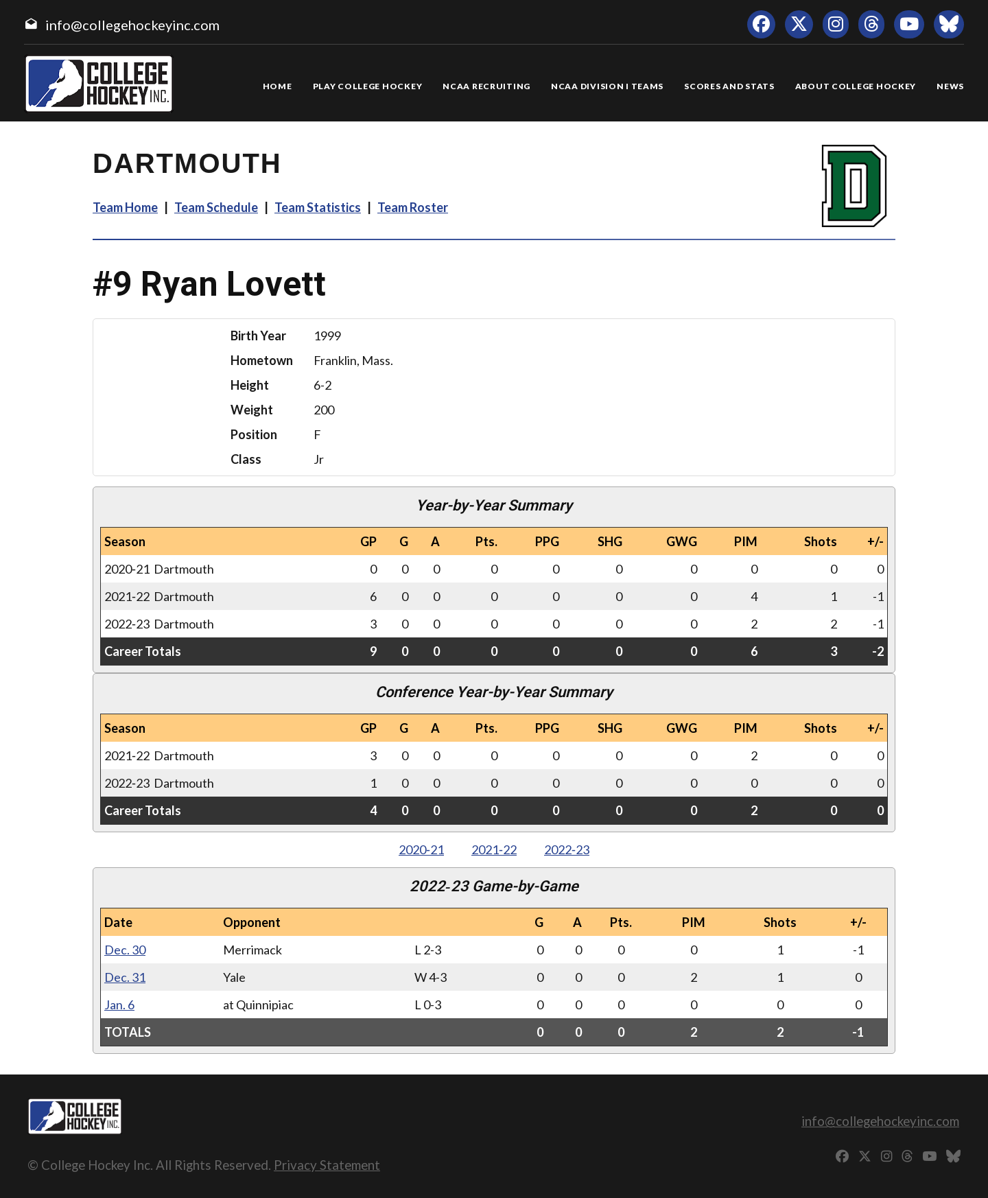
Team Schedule (216, 207)
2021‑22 (494, 849)
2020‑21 (421, 849)
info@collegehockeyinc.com (132, 24)
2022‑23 (566, 849)
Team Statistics (317, 207)
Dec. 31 (124, 977)
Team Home (125, 207)
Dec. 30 (124, 949)
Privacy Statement (327, 1165)
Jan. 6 (119, 1004)
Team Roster (412, 207)
